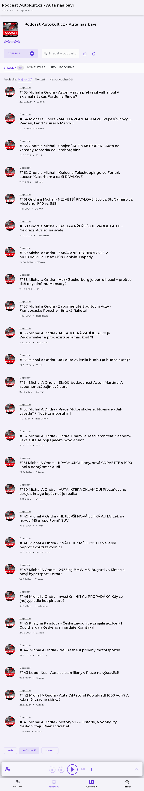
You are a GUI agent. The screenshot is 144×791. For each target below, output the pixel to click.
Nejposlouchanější (61, 79)
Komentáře (36, 67)
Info (52, 67)
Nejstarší (40, 79)
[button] (40, 7)
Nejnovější (25, 79)
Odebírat (21, 53)
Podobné (66, 67)
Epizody (14, 68)
